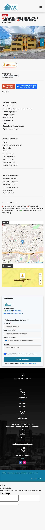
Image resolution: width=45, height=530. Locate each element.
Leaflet (28, 262)
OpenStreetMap (39, 262)
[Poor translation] (7, 493)
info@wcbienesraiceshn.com (14, 313)
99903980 (8, 310)
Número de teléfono (10, 337)
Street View (9, 65)
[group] (22, 42)
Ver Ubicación (19, 280)
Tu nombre (7, 323)
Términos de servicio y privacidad (28, 363)
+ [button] (4, 227)
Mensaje (6, 344)
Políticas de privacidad (22, 379)
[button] (14, 57)
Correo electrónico (10, 330)
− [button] (4, 230)
